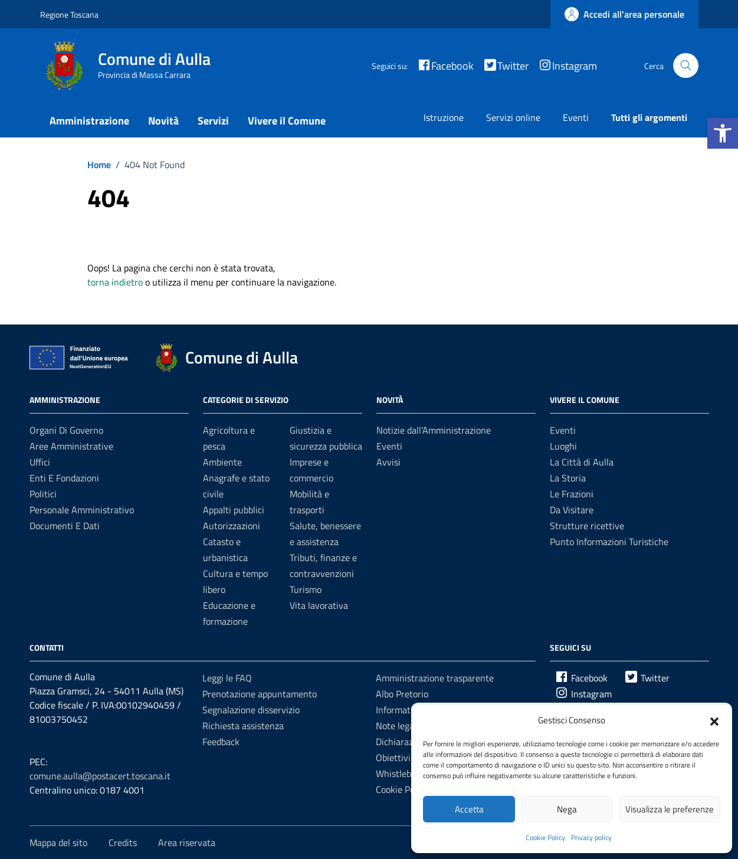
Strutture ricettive (587, 526)
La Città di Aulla (582, 462)
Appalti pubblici (233, 510)
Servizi (213, 121)
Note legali (397, 726)
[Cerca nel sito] (685, 65)
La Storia (568, 478)
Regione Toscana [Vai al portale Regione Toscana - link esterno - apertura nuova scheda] (69, 14)
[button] (722, 133)
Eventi (576, 117)
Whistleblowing (407, 773)
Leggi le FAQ (227, 678)
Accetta (469, 809)
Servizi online (513, 117)
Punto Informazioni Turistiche (609, 542)
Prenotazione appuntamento (259, 694)
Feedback (221, 742)
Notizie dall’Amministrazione (433, 430)
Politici (43, 494)
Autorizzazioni (231, 526)
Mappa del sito (58, 842)
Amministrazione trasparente (435, 678)
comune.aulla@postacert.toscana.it (99, 776)
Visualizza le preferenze (669, 809)
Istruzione (444, 117)
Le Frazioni (571, 494)
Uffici (39, 462)
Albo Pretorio (402, 694)
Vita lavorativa (319, 605)
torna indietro (115, 282)
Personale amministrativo (81, 510)
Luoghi (563, 446)
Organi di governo (66, 430)
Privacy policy (591, 837)
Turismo (306, 589)
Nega (567, 809)
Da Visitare (571, 510)
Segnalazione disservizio (251, 710)
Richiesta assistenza (243, 726)
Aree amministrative (71, 446)
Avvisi (388, 462)
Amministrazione (89, 121)
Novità (163, 121)
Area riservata (186, 842)
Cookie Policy (545, 837)
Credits (123, 842)
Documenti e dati (64, 526)
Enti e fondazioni (64, 478)
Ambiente (222, 462)
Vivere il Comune (287, 121)
